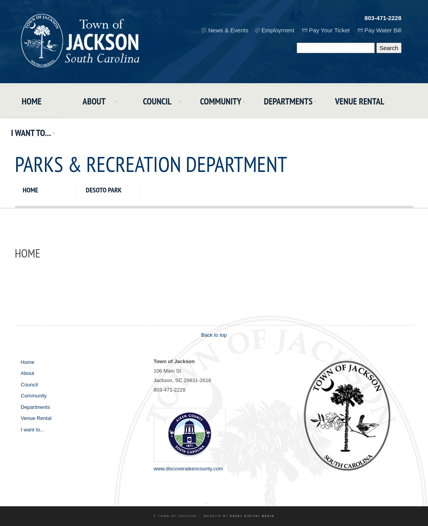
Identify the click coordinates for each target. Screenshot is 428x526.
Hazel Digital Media (252, 516)
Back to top (214, 335)
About (93, 101)
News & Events (228, 30)
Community (220, 101)
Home (31, 101)
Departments (288, 101)
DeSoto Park (104, 189)
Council (157, 101)
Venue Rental (359, 101)
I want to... (31, 132)
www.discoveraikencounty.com (188, 469)
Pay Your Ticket (329, 30)
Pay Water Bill (383, 30)
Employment (278, 30)
